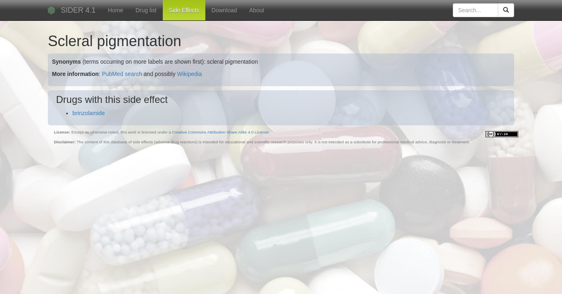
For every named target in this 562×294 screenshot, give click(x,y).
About (256, 10)
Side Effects (184, 10)
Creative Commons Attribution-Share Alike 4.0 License (220, 132)
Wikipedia (189, 74)
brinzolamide (88, 113)
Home (115, 10)
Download (224, 10)
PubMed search (122, 74)
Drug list (145, 10)
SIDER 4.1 (78, 10)
